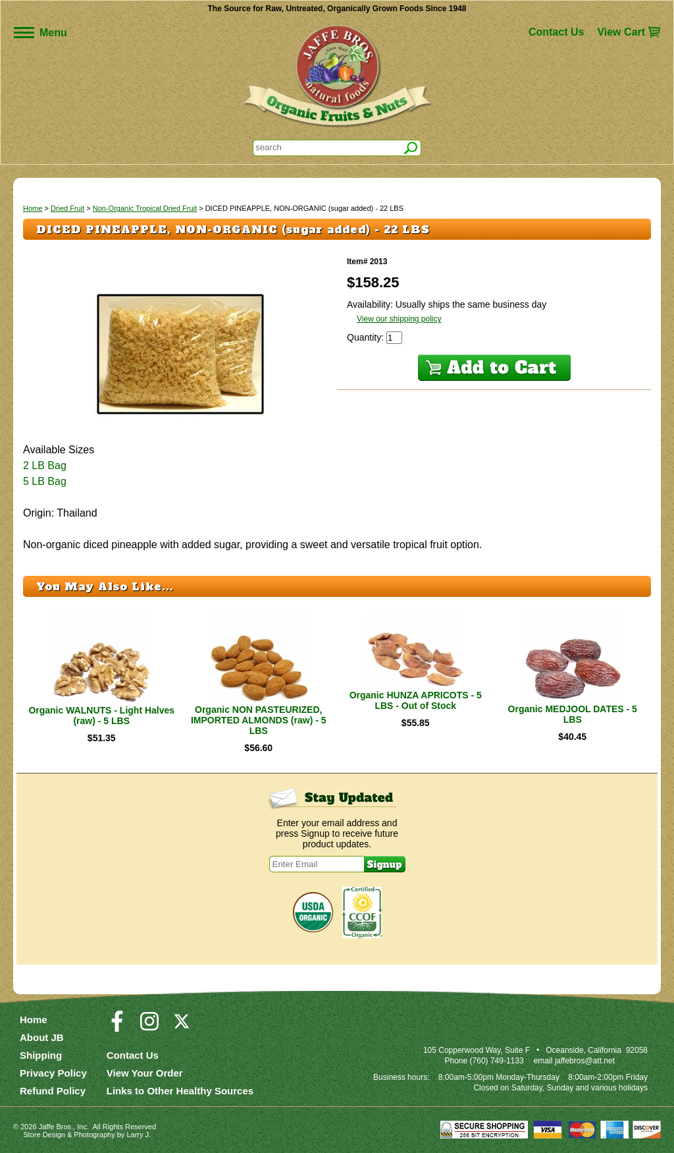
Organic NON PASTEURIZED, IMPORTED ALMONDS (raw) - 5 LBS (258, 720)
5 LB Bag (44, 481)
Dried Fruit (67, 208)
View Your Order (145, 1073)
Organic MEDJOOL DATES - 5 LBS (572, 714)
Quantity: (366, 337)
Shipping (41, 1055)
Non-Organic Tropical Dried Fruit (145, 208)
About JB (42, 1037)
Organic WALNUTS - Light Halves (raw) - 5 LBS (101, 715)
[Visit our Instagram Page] (149, 1027)
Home (32, 208)
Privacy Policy (53, 1073)
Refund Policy (53, 1090)
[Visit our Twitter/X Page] (181, 1027)
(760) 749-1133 (497, 1060)
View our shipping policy (399, 318)
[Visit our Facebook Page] (117, 1027)
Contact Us (556, 32)
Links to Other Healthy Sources (180, 1090)
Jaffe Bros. (56, 1127)
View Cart (621, 32)
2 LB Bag (44, 465)
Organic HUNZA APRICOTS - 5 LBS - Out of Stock (416, 700)
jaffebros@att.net (585, 1060)
